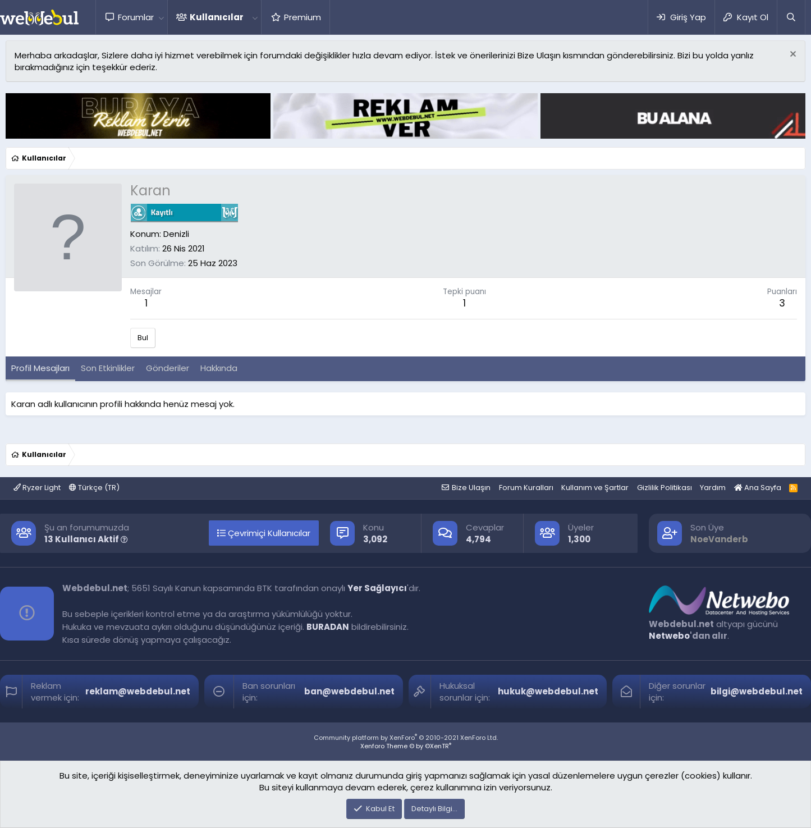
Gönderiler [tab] (167, 368)
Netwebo (669, 636)
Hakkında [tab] (218, 368)
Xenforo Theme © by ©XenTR (405, 746)
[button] (161, 17)
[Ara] (791, 17)
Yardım (713, 487)
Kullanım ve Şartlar (595, 487)
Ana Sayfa (757, 487)
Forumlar (136, 17)
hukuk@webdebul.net (548, 691)
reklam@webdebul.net (137, 691)
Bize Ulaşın (471, 487)
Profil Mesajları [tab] (40, 368)
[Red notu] (791, 55)
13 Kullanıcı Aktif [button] (86, 539)
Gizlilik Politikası (664, 487)
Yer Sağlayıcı (377, 588)
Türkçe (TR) (94, 487)
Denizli (176, 234)
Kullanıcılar (217, 17)
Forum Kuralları (526, 487)
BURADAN (327, 627)
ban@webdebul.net (349, 691)
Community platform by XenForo (406, 737)
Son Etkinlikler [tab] (108, 368)
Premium (302, 17)
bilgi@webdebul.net (757, 691)
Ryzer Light (37, 487)
